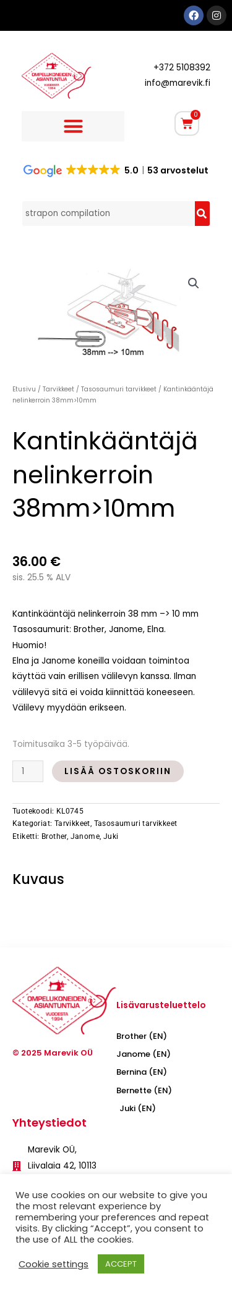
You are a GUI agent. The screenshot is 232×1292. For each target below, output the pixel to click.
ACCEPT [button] (121, 1264)
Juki (111, 836)
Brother (54, 836)
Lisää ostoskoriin (117, 771)
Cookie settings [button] (53, 1264)
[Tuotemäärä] (27, 771)
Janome (85, 836)
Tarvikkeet (58, 389)
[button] (73, 126)
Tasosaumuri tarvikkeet (119, 389)
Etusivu (24, 389)
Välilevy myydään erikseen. (69, 708)
